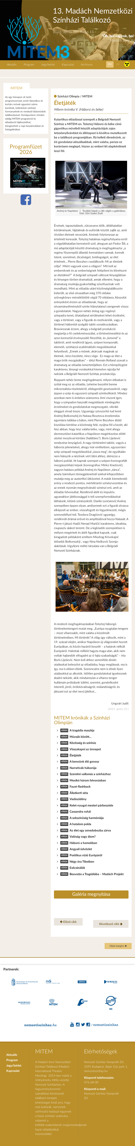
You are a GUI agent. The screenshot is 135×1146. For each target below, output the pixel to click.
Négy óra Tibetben (82, 861)
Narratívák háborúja (83, 767)
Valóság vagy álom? (83, 836)
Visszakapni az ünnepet (85, 749)
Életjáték (75, 755)
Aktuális (12, 64)
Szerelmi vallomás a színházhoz (90, 774)
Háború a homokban (83, 842)
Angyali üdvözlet (81, 849)
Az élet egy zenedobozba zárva (90, 830)
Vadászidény (78, 799)
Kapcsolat (68, 64)
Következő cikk (111, 924)
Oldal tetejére (118, 946)
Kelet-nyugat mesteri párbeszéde (91, 805)
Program (29, 64)
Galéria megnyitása (91, 894)
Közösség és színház (83, 742)
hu (110, 64)
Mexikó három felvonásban (88, 780)
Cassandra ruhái (80, 811)
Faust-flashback (80, 786)
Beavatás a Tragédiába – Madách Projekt (97, 874)
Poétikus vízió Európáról (86, 855)
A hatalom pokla (80, 824)
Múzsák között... (80, 736)
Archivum (87, 64)
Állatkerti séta (79, 792)
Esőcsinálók (77, 867)
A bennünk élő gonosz (84, 761)
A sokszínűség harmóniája (87, 817)
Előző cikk (68, 921)
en (118, 64)
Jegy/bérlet (48, 64)
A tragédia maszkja (82, 730)
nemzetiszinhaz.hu (96, 1071)
